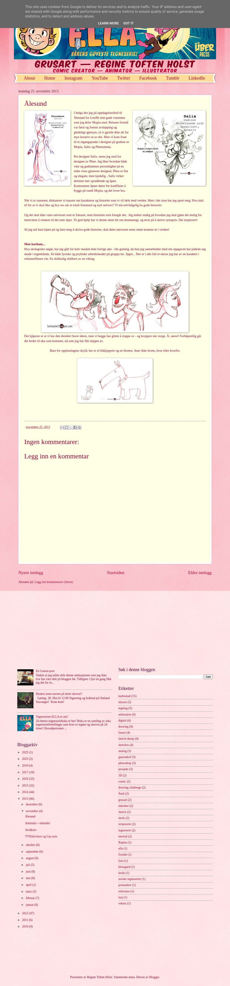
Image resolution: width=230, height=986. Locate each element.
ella (120, 848)
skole (121, 818)
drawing (123, 726)
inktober (123, 806)
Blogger (154, 977)
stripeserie (124, 824)
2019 (25, 765)
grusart (122, 800)
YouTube (100, 78)
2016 (25, 778)
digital (122, 720)
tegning (123, 708)
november (32, 811)
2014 (25, 792)
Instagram (73, 78)
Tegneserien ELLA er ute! (52, 716)
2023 (25, 759)
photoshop (124, 763)
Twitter (123, 78)
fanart (122, 732)
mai (28, 878)
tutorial (122, 836)
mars (29, 891)
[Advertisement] (115, 629)
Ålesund (30, 816)
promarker (124, 885)
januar (30, 904)
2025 (25, 752)
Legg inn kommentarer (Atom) (54, 582)
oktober (31, 845)
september (32, 851)
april (29, 884)
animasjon (124, 714)
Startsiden (115, 572)
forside (122, 854)
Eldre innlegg (200, 572)
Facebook (148, 78)
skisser (122, 702)
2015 (25, 785)
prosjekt (123, 769)
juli (28, 865)
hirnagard (124, 867)
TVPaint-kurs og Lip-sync (41, 836)
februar (30, 898)
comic (122, 781)
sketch (122, 812)
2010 (25, 926)
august (30, 858)
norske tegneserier (129, 879)
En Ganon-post (45, 671)
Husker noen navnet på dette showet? (59, 694)
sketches (123, 745)
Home (49, 78)
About (29, 78)
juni (28, 871)
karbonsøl (124, 696)
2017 (25, 772)
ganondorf (124, 757)
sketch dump (126, 738)
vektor (122, 903)
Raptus (122, 842)
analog (122, 751)
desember (32, 804)
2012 (25, 913)
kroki (121, 873)
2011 (25, 920)
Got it (128, 23)
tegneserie (124, 830)
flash (121, 793)
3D (120, 775)
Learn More (108, 23)
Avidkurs (30, 830)
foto (120, 860)
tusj (120, 897)
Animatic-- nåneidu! (37, 823)
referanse (124, 891)
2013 (25, 798)
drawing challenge (129, 787)
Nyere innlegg (30, 572)
